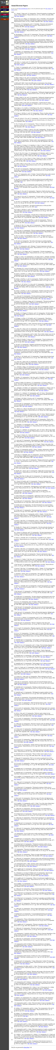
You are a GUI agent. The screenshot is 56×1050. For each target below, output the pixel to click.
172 (12, 151)
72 (12, 675)
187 (12, 71)
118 (12, 439)
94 (12, 563)
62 (12, 727)
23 (12, 923)
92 (12, 572)
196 (12, 22)
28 (12, 896)
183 (12, 91)
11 (12, 986)
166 (12, 183)
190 (12, 55)
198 (12, 12)
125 (12, 402)
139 (12, 327)
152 (12, 255)
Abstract (22, 16)
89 (12, 590)
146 (12, 289)
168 (12, 172)
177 (12, 122)
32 (12, 876)
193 (12, 38)
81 (12, 632)
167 (12, 178)
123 (12, 412)
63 (12, 722)
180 (12, 106)
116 (12, 448)
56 (12, 756)
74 (12, 666)
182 (12, 96)
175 (12, 133)
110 (12, 480)
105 (12, 503)
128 (12, 386)
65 (12, 712)
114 (12, 458)
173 (12, 144)
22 (12, 927)
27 (12, 902)
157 (12, 229)
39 (12, 842)
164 (12, 195)
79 (12, 643)
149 (12, 272)
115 (12, 453)
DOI (51, 35)
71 (12, 680)
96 (12, 552)
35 (12, 862)
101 (12, 525)
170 (12, 162)
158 (12, 224)
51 (12, 780)
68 (12, 696)
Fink (46, 8)
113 (12, 464)
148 (12, 277)
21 (12, 932)
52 (12, 775)
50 (12, 786)
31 (12, 882)
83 (12, 621)
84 (12, 616)
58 (12, 748)
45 (12, 812)
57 (12, 752)
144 (12, 300)
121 (12, 423)
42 (12, 827)
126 (12, 397)
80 (12, 638)
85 (12, 611)
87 (12, 600)
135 (12, 348)
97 (12, 547)
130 (12, 376)
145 (12, 294)
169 (12, 167)
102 (12, 519)
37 (12, 853)
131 (12, 370)
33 (12, 871)
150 (12, 267)
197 (12, 17)
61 (12, 733)
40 (12, 837)
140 (12, 322)
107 (12, 494)
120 (12, 428)
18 (12, 948)
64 (12, 717)
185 (12, 81)
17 (12, 954)
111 (12, 474)
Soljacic (12, 9)
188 (12, 66)
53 (12, 771)
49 (12, 791)
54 (12, 767)
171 (12, 157)
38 (12, 848)
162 (12, 204)
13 (12, 975)
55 (12, 762)
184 (12, 85)
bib (15, 16)
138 (12, 332)
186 (12, 76)
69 (12, 691)
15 (12, 965)
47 (12, 802)
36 (12, 857)
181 (12, 101)
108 (12, 489)
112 (12, 469)
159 (12, 218)
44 (12, 816)
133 (12, 360)
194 (12, 33)
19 (12, 942)
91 (12, 578)
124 (12, 407)
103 (12, 512)
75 (12, 662)
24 (12, 917)
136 (12, 343)
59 (12, 743)
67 (12, 701)
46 (12, 807)
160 (12, 213)
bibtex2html (26, 1047)
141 (12, 317)
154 (12, 245)
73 (12, 670)
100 (12, 531)
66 (12, 706)
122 (12, 418)
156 (12, 234)
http (18, 16)
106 (12, 499)
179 (12, 111)
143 (12, 305)
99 (12, 536)
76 (12, 658)
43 (12, 821)
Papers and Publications (23, 8)
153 (12, 250)
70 (12, 685)
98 (12, 542)
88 (12, 595)
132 (12, 365)
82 (12, 626)
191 (12, 50)
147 (12, 283)
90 (12, 584)
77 (12, 654)
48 (12, 796)
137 (12, 338)
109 (12, 485)
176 (12, 128)
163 (12, 200)
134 (12, 355)
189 (12, 60)
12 (12, 980)
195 (12, 28)
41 (12, 832)
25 (12, 912)
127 (12, 391)
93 (12, 567)
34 (12, 867)
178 (12, 117)
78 (12, 649)
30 (12, 887)
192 (12, 45)
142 (12, 311)
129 (12, 381)
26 (12, 907)
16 (12, 959)
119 (12, 433)
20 (12, 937)
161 (12, 208)
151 (12, 262)
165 (12, 189)
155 (12, 239)
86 (12, 605)
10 (12, 991)
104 (12, 508)
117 (12, 443)
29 (12, 891)
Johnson (49, 8)
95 (12, 558)
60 (12, 738)
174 (12, 138)
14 (12, 970)
